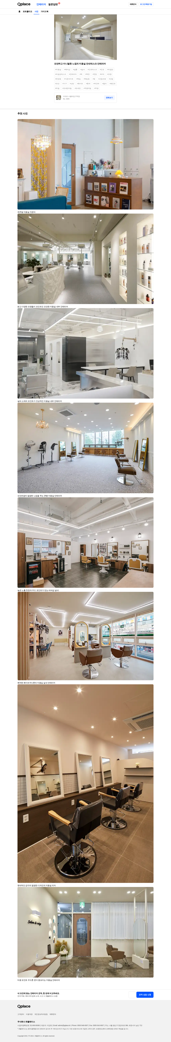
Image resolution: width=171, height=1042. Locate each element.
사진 (36, 11)
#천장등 (58, 79)
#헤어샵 (67, 69)
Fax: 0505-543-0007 (96, 1025)
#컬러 (104, 84)
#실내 (82, 69)
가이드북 (44, 11)
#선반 (72, 84)
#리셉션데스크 (60, 74)
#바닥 (102, 74)
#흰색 (88, 84)
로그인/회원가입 (146, 4)
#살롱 (75, 69)
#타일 (57, 88)
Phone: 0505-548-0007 (80, 1025)
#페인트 (112, 84)
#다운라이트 (68, 79)
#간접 (111, 79)
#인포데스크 (92, 69)
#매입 (78, 79)
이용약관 (29, 1014)
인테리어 (41, 4)
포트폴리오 (27, 11)
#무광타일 (87, 88)
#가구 (65, 84)
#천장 (95, 74)
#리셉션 (110, 69)
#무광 (96, 88)
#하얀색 (96, 84)
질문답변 (53, 4)
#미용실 (58, 69)
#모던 (57, 84)
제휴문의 (133, 4)
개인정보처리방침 (41, 1014)
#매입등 (86, 79)
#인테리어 (73, 74)
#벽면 (87, 74)
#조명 (109, 74)
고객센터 (20, 1014)
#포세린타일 (67, 88)
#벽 (81, 74)
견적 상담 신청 (145, 995)
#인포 (102, 69)
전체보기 (109, 98)
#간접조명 (102, 79)
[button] (151, 122)
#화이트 (80, 84)
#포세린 (78, 88)
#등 (94, 79)
